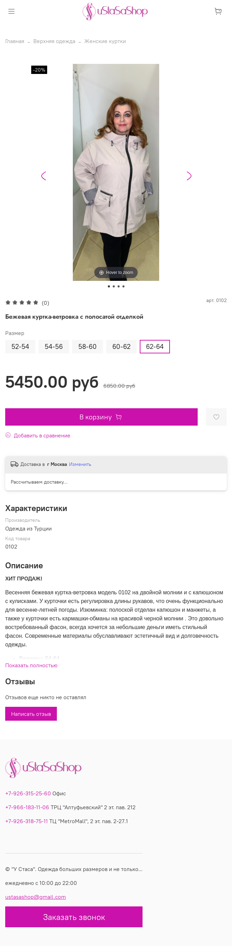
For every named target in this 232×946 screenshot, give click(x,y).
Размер (14, 333)
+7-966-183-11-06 (27, 807)
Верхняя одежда (54, 40)
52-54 (20, 346)
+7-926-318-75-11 (26, 821)
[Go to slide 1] (109, 286)
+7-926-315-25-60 (28, 793)
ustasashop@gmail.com (35, 896)
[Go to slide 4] (123, 286)
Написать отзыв (31, 713)
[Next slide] (189, 176)
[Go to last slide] (43, 176)
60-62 (121, 346)
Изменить (80, 464)
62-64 (155, 346)
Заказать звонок (74, 917)
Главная (14, 40)
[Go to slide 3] (119, 286)
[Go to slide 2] (114, 286)
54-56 (54, 346)
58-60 (87, 346)
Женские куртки (105, 40)
